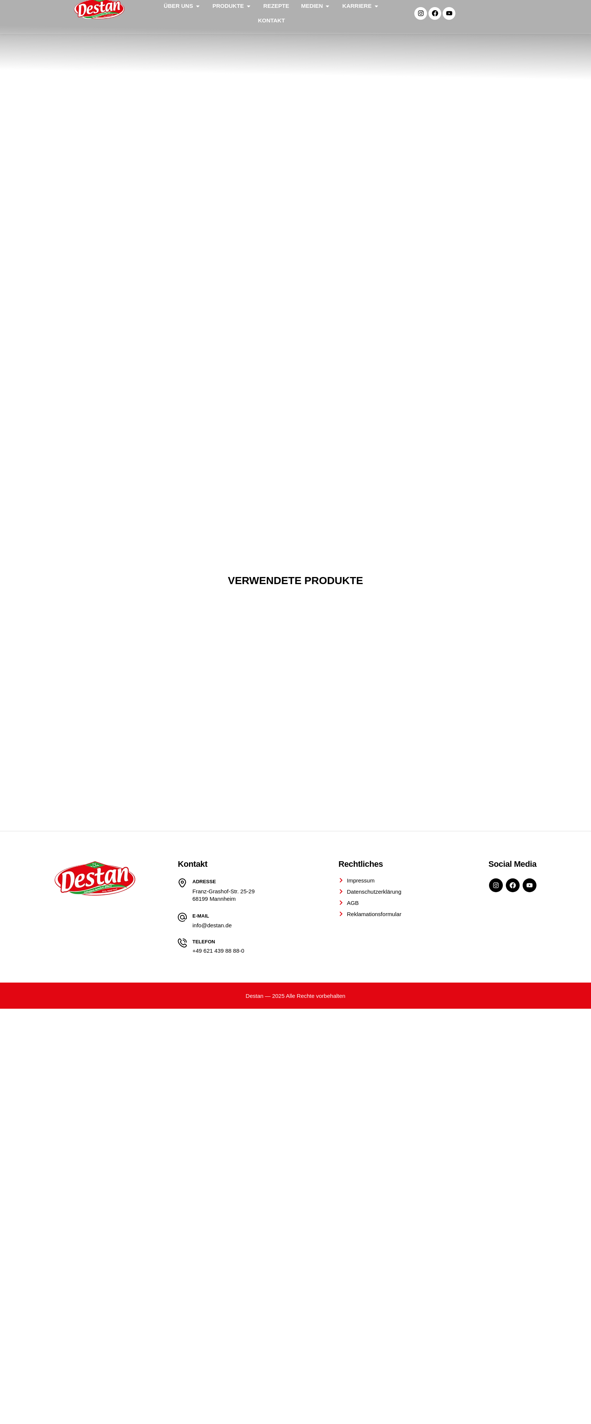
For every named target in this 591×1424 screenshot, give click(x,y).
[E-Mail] (182, 1138)
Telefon (203, 1162)
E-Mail (200, 1137)
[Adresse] (182, 1103)
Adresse (204, 1102)
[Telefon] (182, 1163)
